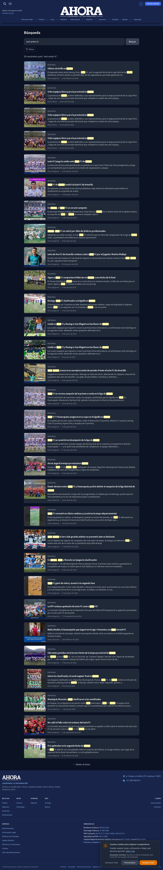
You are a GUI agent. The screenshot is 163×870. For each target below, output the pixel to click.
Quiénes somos (98, 867)
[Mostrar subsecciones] (35, 19)
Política (41, 19)
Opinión (125, 19)
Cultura (19, 803)
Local (52, 19)
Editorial (34, 803)
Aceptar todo (148, 862)
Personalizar (130, 862)
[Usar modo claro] (141, 3)
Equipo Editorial (8, 840)
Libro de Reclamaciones (11, 852)
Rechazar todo (111, 862)
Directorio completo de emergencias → (99, 842)
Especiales (137, 19)
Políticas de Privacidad (10, 836)
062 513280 (103, 836)
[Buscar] (4, 3)
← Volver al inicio (81, 764)
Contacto (157, 807)
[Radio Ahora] (10, 3)
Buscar (132, 41)
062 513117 (100, 833)
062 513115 (120, 833)
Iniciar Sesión (153, 4)
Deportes (89, 19)
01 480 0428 (104, 830)
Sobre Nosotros (8, 828)
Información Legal (9, 832)
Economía (102, 19)
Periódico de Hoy (8, 13)
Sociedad (115, 19)
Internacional (75, 19)
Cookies (5, 848)
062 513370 (141, 839)
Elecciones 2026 (27, 19)
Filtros (30, 49)
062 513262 (110, 833)
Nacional (64, 19)
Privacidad (71, 867)
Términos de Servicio (84, 867)
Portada (48, 803)
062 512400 (125, 839)
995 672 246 (104, 827)
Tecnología (20, 807)
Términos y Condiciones (11, 844)
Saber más (130, 851)
